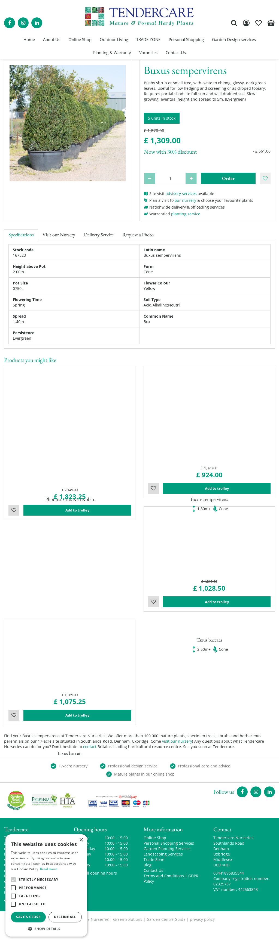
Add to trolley (77, 538)
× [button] (81, 840)
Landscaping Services (163, 868)
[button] (46, 928)
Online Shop (155, 852)
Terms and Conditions (164, 890)
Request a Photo (138, 234)
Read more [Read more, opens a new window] (48, 869)
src (234, 23)
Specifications (21, 234)
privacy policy (202, 933)
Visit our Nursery (59, 234)
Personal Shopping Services (169, 857)
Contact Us (153, 884)
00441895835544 (228, 887)
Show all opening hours (95, 887)
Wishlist (13, 538)
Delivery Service (99, 234)
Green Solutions (127, 933)
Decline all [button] (65, 917)
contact (89, 761)
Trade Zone (154, 873)
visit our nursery (177, 755)
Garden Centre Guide (166, 933)
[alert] (46, 885)
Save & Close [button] (28, 917)
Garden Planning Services (167, 863)
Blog (147, 879)
